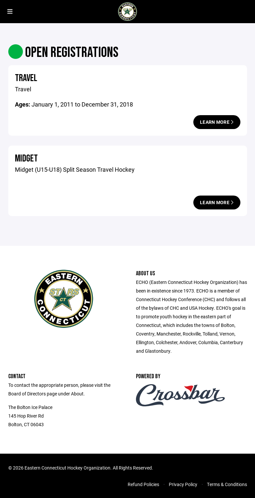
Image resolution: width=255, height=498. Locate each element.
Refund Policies (143, 484)
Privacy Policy (183, 484)
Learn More (216, 122)
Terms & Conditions (227, 484)
